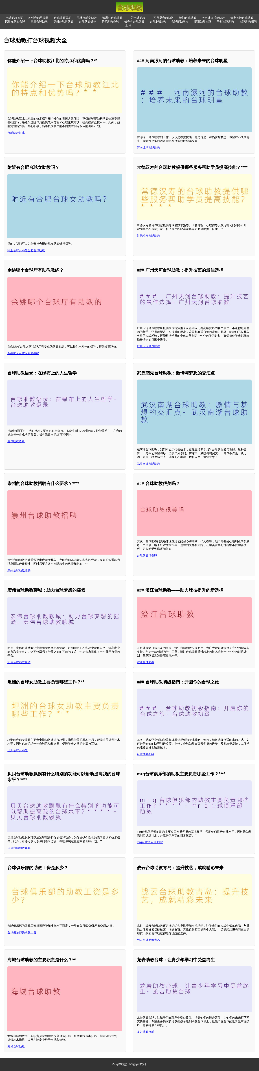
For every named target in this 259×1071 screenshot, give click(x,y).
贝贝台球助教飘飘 (18, 847)
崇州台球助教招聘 (18, 570)
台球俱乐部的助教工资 (21, 932)
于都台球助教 (225, 21)
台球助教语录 (16, 441)
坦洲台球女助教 (17, 750)
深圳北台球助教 (112, 17)
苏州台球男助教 (38, 17)
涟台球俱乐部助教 (213, 17)
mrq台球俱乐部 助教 (150, 842)
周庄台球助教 (39, 21)
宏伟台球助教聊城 (18, 662)
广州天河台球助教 (148, 346)
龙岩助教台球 (145, 1031)
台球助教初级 (145, 754)
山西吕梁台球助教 (162, 17)
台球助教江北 (16, 132)
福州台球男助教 (63, 21)
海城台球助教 (16, 1046)
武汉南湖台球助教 (148, 463)
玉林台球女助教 (87, 17)
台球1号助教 (158, 21)
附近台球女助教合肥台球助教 (26, 250)
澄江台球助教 (145, 662)
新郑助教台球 (110, 21)
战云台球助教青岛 (148, 940)
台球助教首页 (14, 17)
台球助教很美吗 (147, 555)
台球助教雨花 (62, 17)
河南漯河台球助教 (148, 147)
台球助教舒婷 (87, 21)
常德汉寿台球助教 (148, 235)
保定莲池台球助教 (241, 17)
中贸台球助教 (136, 17)
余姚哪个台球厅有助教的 (23, 353)
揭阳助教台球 (202, 21)
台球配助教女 (180, 21)
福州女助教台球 (15, 21)
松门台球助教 (187, 17)
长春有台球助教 (134, 21)
